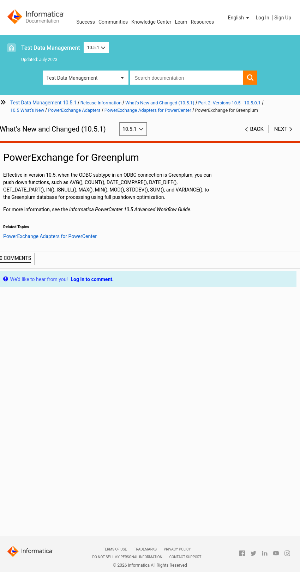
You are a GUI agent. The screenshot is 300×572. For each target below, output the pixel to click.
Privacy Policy (177, 549)
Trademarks (145, 549)
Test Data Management (50, 47)
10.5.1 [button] (96, 47)
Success (85, 22)
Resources (202, 22)
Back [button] (257, 129)
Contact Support (185, 557)
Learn (181, 22)
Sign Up (282, 17)
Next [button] (281, 129)
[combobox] (186, 78)
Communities (113, 22)
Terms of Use (115, 549)
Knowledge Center (151, 22)
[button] (239, 18)
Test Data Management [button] (71, 78)
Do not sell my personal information (127, 557)
